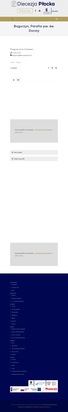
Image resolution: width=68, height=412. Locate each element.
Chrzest (13, 306)
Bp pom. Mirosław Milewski (18, 332)
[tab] (14, 80)
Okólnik (13, 295)
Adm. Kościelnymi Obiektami (18, 348)
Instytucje (12, 340)
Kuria (13, 342)
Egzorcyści (14, 321)
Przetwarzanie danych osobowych (19, 371)
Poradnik (12, 304)
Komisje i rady (15, 351)
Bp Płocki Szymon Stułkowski (18, 329)
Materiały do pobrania (16, 298)
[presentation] (14, 80)
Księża (13, 368)
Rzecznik (14, 359)
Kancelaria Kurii (15, 362)
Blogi (13, 290)
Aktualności (14, 284)
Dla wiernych (13, 282)
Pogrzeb (13, 318)
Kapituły (13, 354)
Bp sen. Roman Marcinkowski (18, 337)
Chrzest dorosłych (16, 309)
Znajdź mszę (25, 11)
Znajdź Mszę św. (15, 287)
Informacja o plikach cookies (18, 374)
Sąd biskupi (14, 345)
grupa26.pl (47, 407)
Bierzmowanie (15, 312)
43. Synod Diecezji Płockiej (18, 301)
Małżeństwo (14, 315)
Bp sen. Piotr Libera (16, 335)
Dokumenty (13, 293)
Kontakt (12, 357)
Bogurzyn (18, 62)
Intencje (13, 324)
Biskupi (12, 327)
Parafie (13, 365)
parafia (12, 62)
